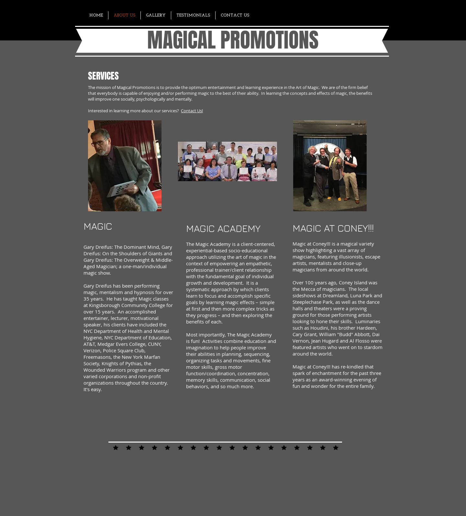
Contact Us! (192, 111)
